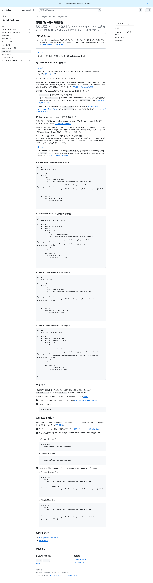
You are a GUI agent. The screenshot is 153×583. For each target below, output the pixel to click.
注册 (148, 10)
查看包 (85, 396)
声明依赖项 (59, 425)
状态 (59, 576)
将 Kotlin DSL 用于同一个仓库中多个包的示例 (53, 326)
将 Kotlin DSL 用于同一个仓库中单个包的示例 (53, 272)
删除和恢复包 (43, 540)
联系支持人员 (79, 562)
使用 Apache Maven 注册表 (58, 156)
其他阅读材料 (44, 532)
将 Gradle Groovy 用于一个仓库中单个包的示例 (54, 162)
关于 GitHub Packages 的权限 (82, 87)
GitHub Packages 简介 (63, 123)
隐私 (55, 576)
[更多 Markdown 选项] (132, 23)
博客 (75, 576)
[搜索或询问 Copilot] (70, 10)
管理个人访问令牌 (49, 74)
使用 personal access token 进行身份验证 (56, 117)
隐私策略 (38, 564)
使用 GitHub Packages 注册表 (58, 17)
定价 (64, 576)
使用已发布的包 (45, 417)
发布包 (40, 385)
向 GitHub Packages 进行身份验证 (86, 400)
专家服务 (69, 576)
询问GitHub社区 (80, 560)
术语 (51, 576)
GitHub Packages (11, 20)
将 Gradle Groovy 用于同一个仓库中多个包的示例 (54, 214)
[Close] (147, 3)
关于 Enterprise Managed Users (51, 45)
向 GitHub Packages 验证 (51, 62)
